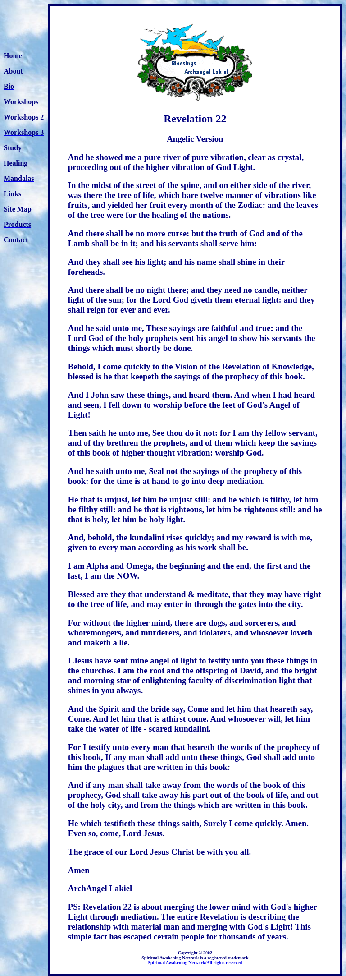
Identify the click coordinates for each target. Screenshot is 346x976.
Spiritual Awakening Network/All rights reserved (195, 962)
